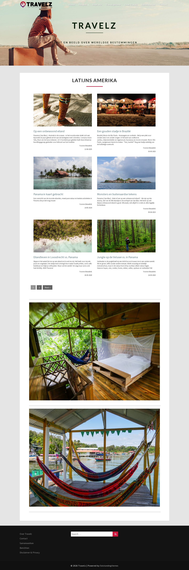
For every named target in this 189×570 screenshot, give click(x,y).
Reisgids (84, 4)
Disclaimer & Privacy (30, 552)
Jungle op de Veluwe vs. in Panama (117, 257)
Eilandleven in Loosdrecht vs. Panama (55, 257)
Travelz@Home (113, 4)
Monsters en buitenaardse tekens (117, 194)
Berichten (24, 547)
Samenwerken (148, 4)
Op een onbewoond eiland (49, 131)
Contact (163, 4)
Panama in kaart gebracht (48, 194)
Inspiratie (97, 4)
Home (72, 4)
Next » (47, 287)
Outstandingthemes (109, 565)
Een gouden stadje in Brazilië (114, 131)
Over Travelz (131, 4)
